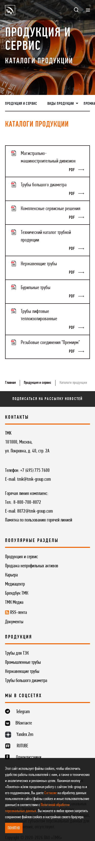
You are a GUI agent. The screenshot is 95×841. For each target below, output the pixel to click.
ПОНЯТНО (14, 828)
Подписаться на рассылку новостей (47, 399)
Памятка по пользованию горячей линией (38, 520)
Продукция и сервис (21, 104)
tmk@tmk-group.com (34, 479)
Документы (14, 622)
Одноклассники (28, 757)
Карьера (11, 575)
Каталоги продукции (73, 383)
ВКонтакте (23, 723)
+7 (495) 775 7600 (35, 470)
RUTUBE (22, 746)
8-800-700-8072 (27, 502)
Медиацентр (15, 584)
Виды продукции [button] (61, 104)
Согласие (50, 793)
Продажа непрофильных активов (31, 566)
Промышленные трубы (23, 662)
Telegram (23, 711)
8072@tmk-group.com (35, 511)
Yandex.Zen (24, 734)
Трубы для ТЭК (17, 653)
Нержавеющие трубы (22, 671)
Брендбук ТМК (16, 593)
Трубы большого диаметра (26, 680)
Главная (10, 383)
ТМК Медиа (14, 602)
